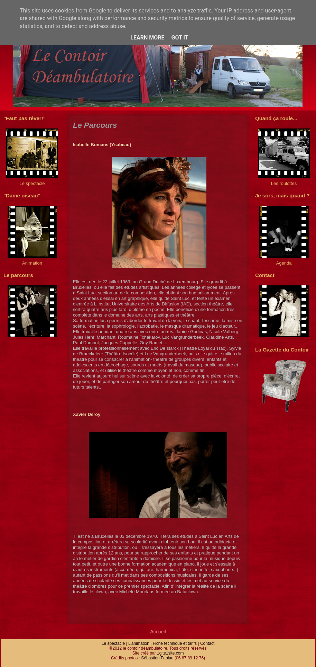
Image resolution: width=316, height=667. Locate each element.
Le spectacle (113, 643)
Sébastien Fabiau (157, 658)
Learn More (147, 37)
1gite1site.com (170, 653)
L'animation (138, 643)
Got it (179, 37)
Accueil (158, 631)
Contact (207, 643)
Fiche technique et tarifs (175, 643)
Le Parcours (95, 125)
